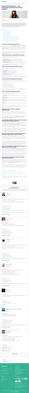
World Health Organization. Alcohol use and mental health (9, 170)
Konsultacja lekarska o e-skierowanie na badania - (8, 271)
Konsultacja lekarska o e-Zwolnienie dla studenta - (8, 200)
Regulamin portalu (17, 367)
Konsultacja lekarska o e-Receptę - (17, 336)
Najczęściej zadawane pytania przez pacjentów (21, 369)
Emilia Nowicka (8, 193)
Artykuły (2, 381)
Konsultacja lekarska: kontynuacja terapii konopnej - (9, 314)
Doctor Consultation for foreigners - (7, 295)
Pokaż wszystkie (4, 249)
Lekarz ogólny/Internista (11, 238)
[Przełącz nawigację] (27, 1)
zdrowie (5, 359)
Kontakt (2, 380)
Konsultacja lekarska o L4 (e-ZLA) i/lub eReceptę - (8, 225)
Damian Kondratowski (9, 218)
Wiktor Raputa (8, 331)
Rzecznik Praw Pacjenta (18, 370)
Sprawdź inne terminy (10, 232)
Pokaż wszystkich (14, 353)
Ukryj (6, 29)
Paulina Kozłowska (9, 264)
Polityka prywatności (17, 368)
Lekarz (7, 192)
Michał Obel (8, 239)
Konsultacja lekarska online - (20, 225)
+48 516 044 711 (4, 371)
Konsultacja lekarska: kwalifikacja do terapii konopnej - (9, 315)
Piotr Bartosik (8, 289)
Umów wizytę (8, 214)
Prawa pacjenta (17, 374)
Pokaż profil (3, 214)
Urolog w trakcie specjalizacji (16, 330)
